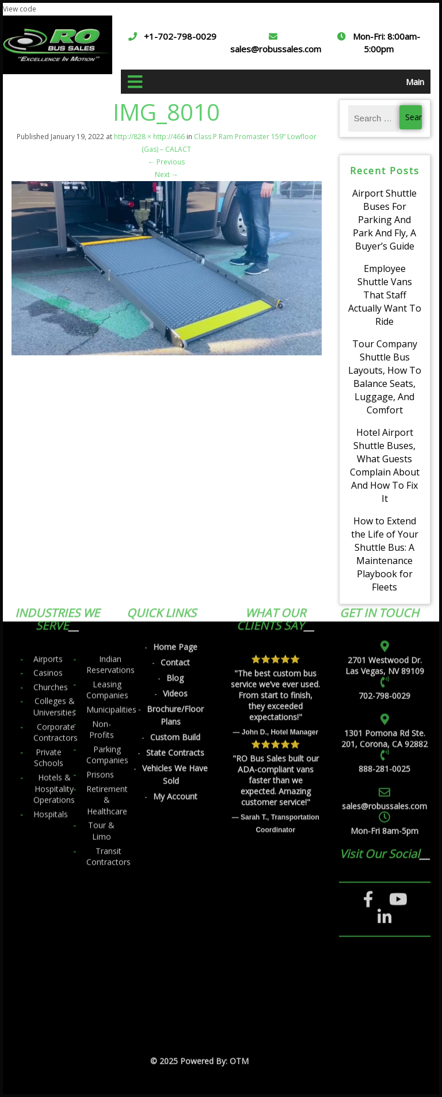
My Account (175, 631)
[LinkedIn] (385, 753)
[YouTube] (398, 735)
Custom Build (175, 572)
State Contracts (175, 587)
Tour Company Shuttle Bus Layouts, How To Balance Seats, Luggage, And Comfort (384, 376)
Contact (175, 497)
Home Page (175, 482)
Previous (166, 162)
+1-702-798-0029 (180, 36)
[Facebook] (368, 735)
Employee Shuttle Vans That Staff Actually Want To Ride (384, 295)
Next (166, 174)
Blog (175, 513)
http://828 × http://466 (149, 136)
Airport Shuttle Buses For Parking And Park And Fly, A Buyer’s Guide (384, 219)
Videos (175, 528)
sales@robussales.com (275, 49)
